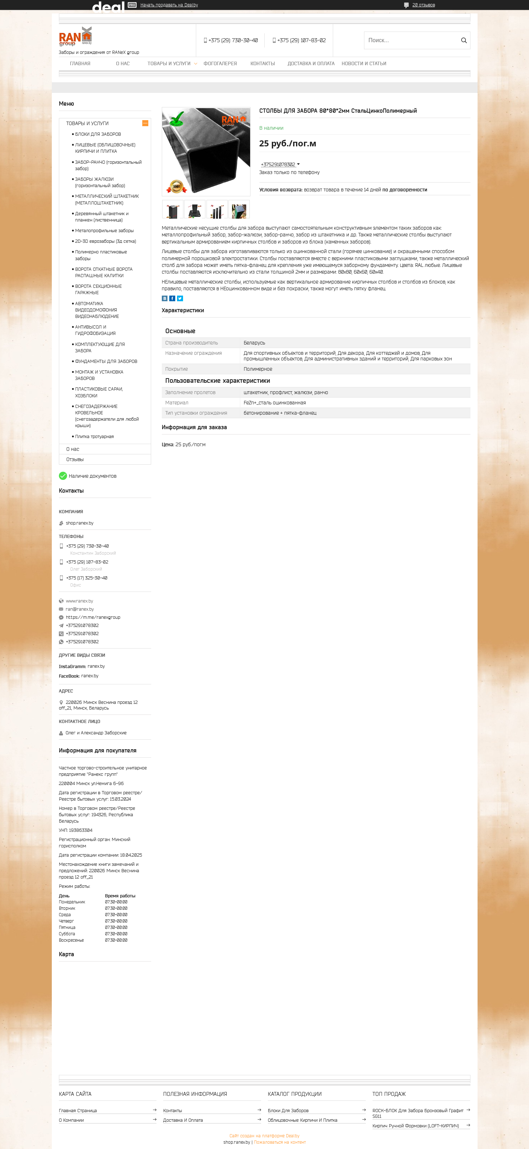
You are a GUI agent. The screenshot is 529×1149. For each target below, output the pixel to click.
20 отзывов (424, 4)
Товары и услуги (169, 63)
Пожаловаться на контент (280, 1142)
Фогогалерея (220, 63)
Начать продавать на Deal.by (169, 4)
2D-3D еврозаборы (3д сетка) (105, 241)
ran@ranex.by (80, 609)
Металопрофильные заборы (104, 230)
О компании (71, 1120)
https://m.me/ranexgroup (93, 617)
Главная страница (78, 1110)
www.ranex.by (79, 601)
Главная (80, 63)
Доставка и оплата (311, 63)
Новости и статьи (364, 63)
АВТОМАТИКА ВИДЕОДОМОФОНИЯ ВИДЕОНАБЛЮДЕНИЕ (97, 310)
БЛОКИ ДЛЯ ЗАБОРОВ (98, 134)
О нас (123, 63)
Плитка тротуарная (94, 436)
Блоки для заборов (288, 1110)
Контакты (262, 63)
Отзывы (75, 459)
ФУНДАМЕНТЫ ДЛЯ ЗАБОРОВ (106, 361)
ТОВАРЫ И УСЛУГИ (87, 123)
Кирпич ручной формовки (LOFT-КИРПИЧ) (416, 1125)
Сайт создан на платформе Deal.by (264, 1135)
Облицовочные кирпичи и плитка (302, 1120)
